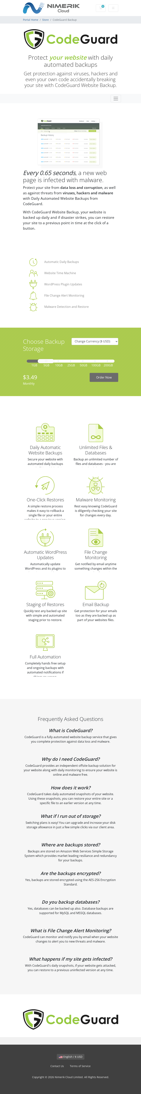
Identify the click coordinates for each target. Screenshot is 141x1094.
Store (45, 20)
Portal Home (30, 20)
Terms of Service (80, 1066)
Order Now (104, 377)
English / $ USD (70, 1056)
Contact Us (57, 1066)
